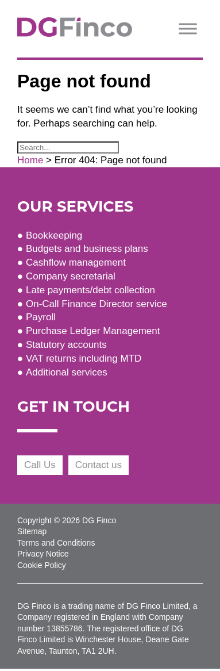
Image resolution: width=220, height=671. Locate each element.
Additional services (66, 372)
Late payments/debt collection (90, 290)
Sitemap (32, 531)
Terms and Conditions (56, 542)
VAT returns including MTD (83, 358)
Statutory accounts (66, 344)
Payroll (41, 317)
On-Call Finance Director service (96, 303)
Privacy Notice (42, 553)
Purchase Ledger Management (93, 330)
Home (30, 160)
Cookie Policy (41, 565)
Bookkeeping (54, 235)
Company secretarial (70, 276)
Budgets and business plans (87, 248)
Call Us (40, 464)
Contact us (98, 464)
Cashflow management (76, 262)
